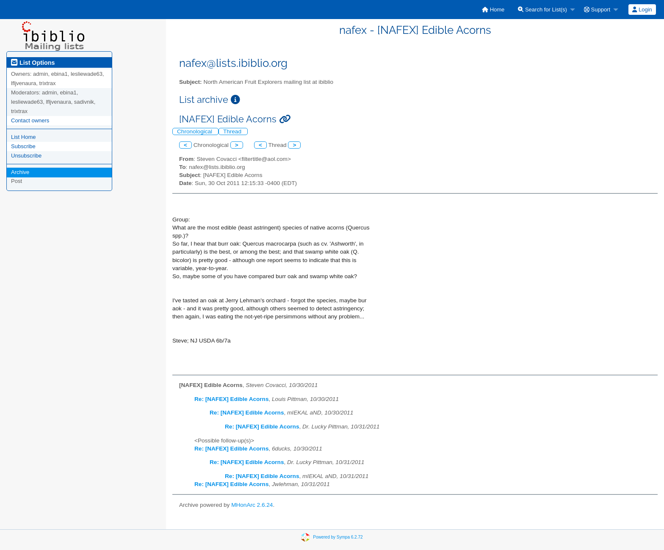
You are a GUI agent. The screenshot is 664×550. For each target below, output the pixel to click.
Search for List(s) (542, 9)
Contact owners (30, 120)
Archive (20, 172)
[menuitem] (493, 9)
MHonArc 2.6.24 (252, 505)
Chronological (195, 131)
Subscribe (23, 146)
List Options (33, 62)
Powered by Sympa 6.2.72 (337, 536)
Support (597, 9)
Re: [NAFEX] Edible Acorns (231, 399)
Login (642, 9)
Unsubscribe (26, 155)
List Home (23, 137)
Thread (233, 131)
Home (493, 9)
